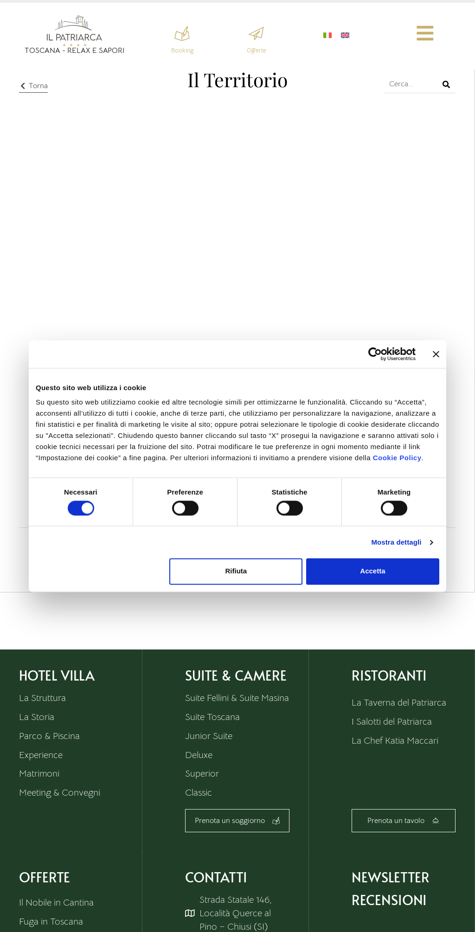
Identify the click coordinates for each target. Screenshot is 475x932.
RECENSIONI (389, 900)
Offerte (256, 50)
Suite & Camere (236, 675)
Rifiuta (236, 571)
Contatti (216, 877)
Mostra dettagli (396, 542)
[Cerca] (446, 83)
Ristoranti (389, 675)
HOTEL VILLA (57, 675)
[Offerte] (256, 33)
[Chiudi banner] (436, 354)
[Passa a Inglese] (344, 34)
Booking (182, 50)
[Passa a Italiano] (327, 34)
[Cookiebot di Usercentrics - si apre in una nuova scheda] (375, 354)
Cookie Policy (397, 458)
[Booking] (182, 33)
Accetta (372, 571)
